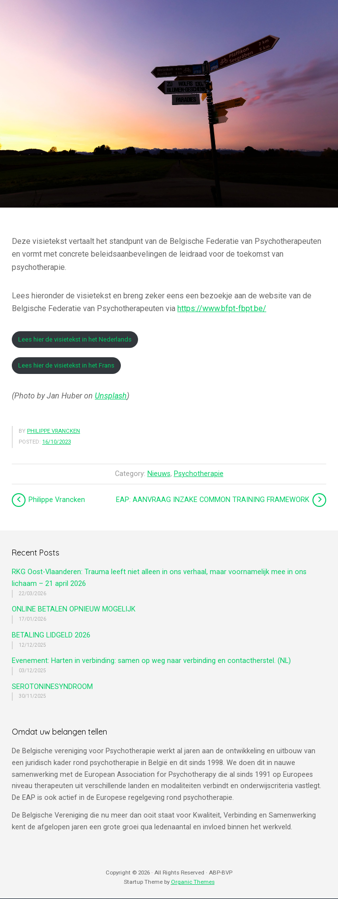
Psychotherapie (199, 474)
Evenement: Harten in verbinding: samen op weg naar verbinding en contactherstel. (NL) (151, 661)
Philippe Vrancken (53, 431)
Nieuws (158, 474)
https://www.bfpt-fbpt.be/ (221, 308)
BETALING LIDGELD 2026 (51, 635)
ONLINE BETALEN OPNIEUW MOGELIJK (74, 609)
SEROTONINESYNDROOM (52, 687)
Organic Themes (193, 881)
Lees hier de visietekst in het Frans (66, 365)
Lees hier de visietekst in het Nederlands (75, 339)
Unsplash (111, 395)
